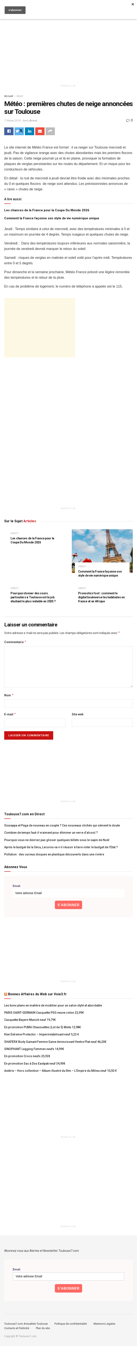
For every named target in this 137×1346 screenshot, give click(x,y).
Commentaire (15, 642)
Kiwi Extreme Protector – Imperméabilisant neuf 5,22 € (41, 1034)
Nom (9, 695)
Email (16, 886)
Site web (77, 714)
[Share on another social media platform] (50, 131)
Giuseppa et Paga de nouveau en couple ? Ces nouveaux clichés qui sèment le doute (62, 825)
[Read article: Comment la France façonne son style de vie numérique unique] (102, 551)
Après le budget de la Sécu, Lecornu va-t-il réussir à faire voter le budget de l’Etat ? (61, 847)
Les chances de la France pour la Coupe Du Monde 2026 (46, 210)
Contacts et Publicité (16, 1328)
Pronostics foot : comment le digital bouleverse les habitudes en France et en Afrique (101, 597)
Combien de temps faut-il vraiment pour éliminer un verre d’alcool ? (51, 833)
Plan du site (43, 1328)
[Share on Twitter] (19, 131)
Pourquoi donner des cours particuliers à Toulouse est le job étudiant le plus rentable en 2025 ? (33, 597)
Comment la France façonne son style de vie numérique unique (51, 218)
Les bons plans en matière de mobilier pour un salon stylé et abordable (53, 1005)
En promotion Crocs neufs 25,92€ (27, 1056)
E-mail (10, 714)
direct (19, 96)
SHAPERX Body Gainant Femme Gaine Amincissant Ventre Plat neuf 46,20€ (55, 1041)
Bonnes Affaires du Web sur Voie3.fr (37, 994)
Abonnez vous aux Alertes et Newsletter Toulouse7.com (41, 1250)
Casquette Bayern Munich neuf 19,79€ (30, 1020)
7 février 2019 (12, 120)
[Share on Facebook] (9, 131)
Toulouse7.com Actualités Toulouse (26, 1323)
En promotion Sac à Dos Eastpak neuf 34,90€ (34, 1063)
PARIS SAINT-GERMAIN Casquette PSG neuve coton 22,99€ (44, 1012)
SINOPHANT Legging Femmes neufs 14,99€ (34, 1049)
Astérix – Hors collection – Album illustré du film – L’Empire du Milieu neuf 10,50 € (60, 1071)
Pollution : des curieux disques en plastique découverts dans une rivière (54, 854)
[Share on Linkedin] (29, 131)
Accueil (8, 96)
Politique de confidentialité (70, 1323)
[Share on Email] (40, 131)
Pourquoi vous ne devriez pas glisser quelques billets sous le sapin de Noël (56, 840)
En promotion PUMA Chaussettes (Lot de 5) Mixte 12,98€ (42, 1027)
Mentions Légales (104, 1323)
